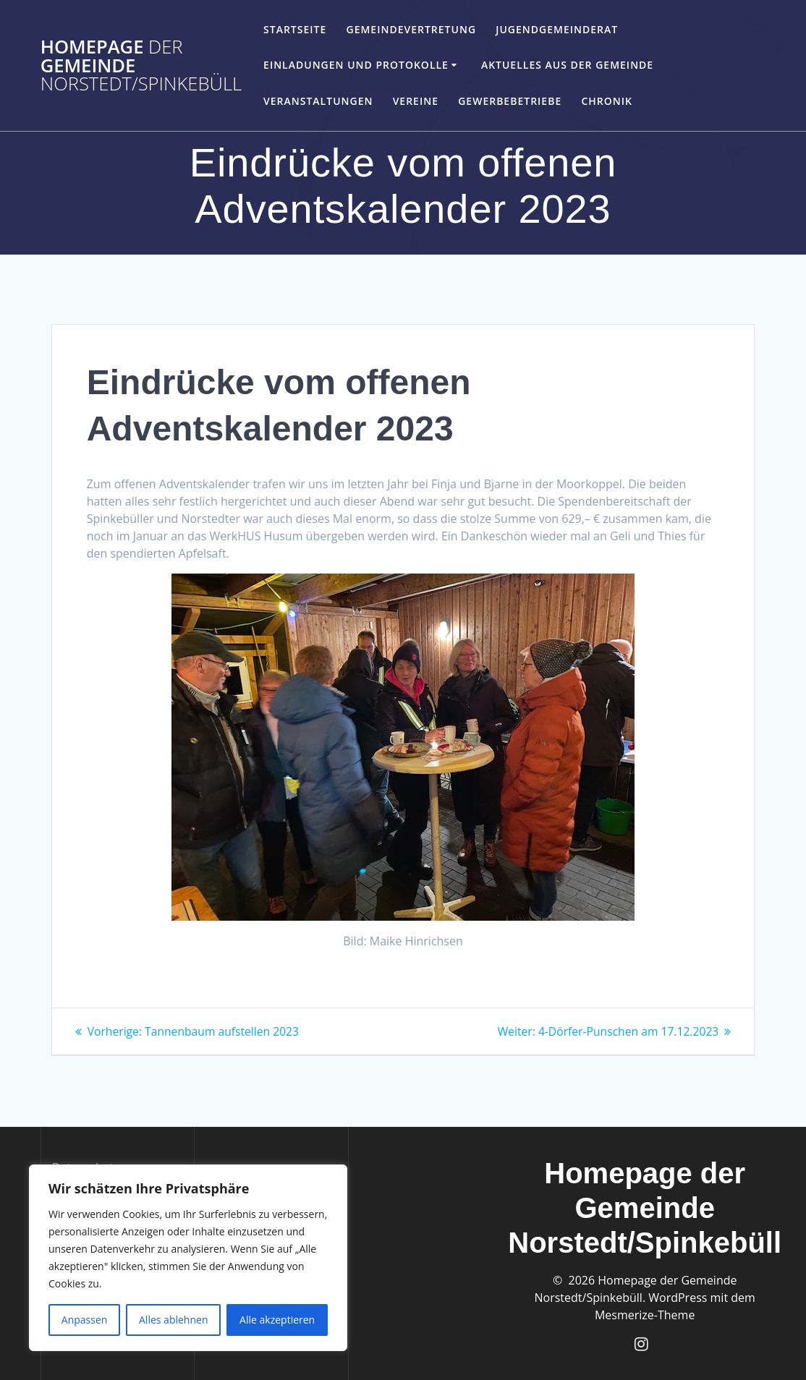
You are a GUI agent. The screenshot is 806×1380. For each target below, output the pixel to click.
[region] (188, 1257)
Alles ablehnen (173, 1319)
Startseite (294, 29)
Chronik (606, 101)
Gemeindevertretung (411, 29)
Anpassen (84, 1319)
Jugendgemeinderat (557, 29)
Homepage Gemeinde (141, 65)
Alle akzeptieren (277, 1319)
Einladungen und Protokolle (356, 65)
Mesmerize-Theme (645, 1314)
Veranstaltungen (318, 101)
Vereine (415, 101)
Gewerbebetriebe (509, 101)
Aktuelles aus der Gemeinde (567, 65)
